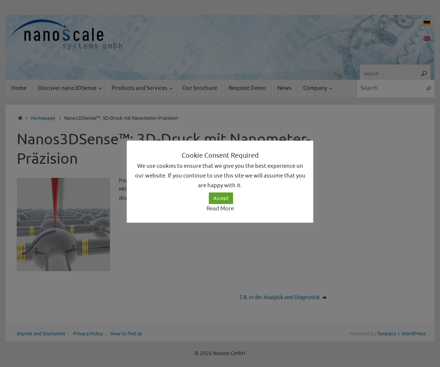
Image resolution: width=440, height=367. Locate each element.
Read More (220, 208)
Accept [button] (221, 198)
